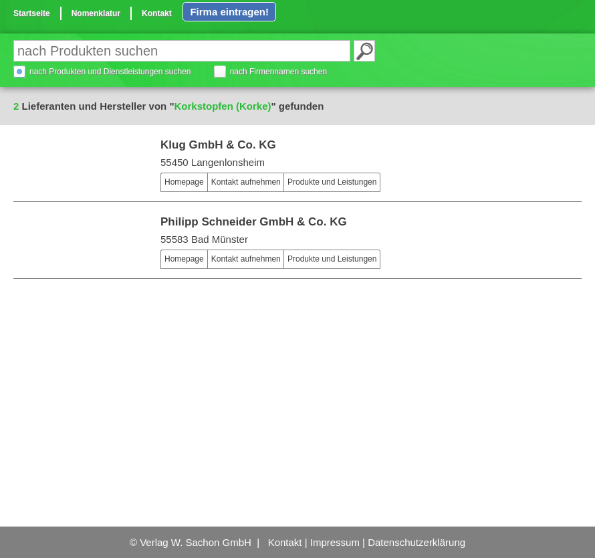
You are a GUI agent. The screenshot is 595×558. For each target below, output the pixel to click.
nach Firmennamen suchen (278, 71)
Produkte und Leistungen (331, 182)
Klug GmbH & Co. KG (218, 144)
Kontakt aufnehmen (246, 182)
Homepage (184, 182)
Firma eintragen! (229, 11)
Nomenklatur (96, 13)
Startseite (31, 13)
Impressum (335, 542)
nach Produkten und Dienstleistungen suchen (110, 71)
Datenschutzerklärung (416, 542)
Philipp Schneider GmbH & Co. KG (253, 221)
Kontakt (157, 13)
